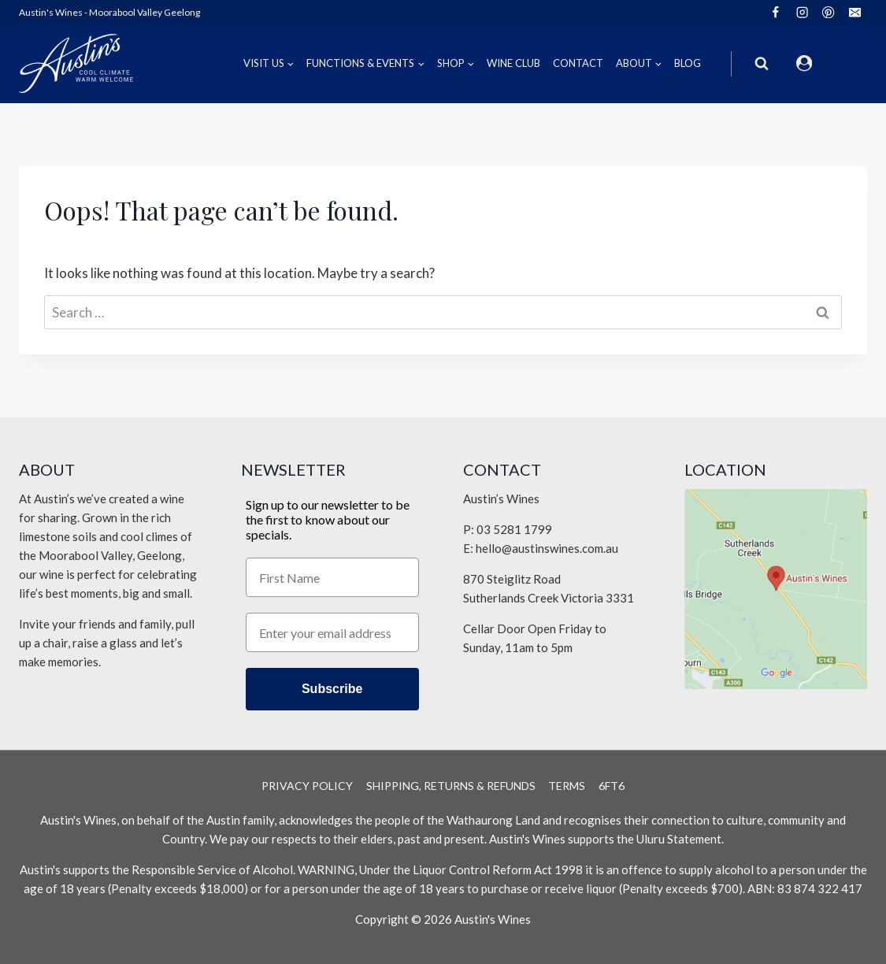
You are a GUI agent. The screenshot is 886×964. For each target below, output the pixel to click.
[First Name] (332, 577)
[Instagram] (802, 12)
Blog (687, 63)
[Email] (855, 12)
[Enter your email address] (332, 632)
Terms (566, 785)
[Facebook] (775, 12)
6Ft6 (612, 785)
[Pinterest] (829, 12)
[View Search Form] (761, 64)
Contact (578, 63)
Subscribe (332, 688)
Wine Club (513, 63)
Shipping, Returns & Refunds (451, 785)
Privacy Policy (307, 785)
